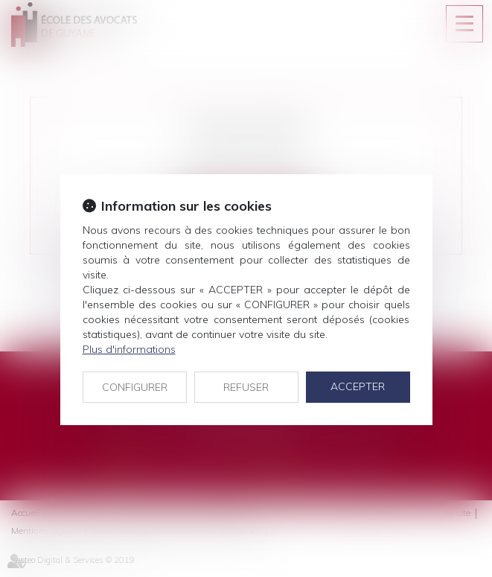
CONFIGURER (134, 387)
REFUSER (246, 387)
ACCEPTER (357, 386)
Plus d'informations (129, 349)
